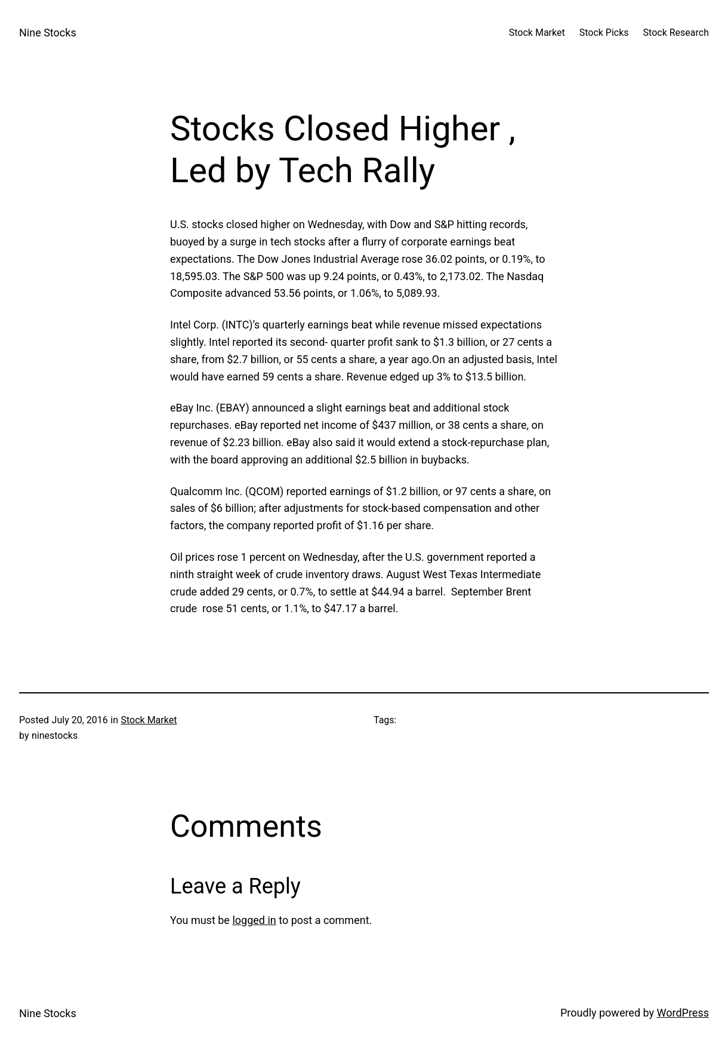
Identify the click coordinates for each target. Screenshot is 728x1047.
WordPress (683, 1012)
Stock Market (149, 720)
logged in (254, 920)
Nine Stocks (47, 32)
